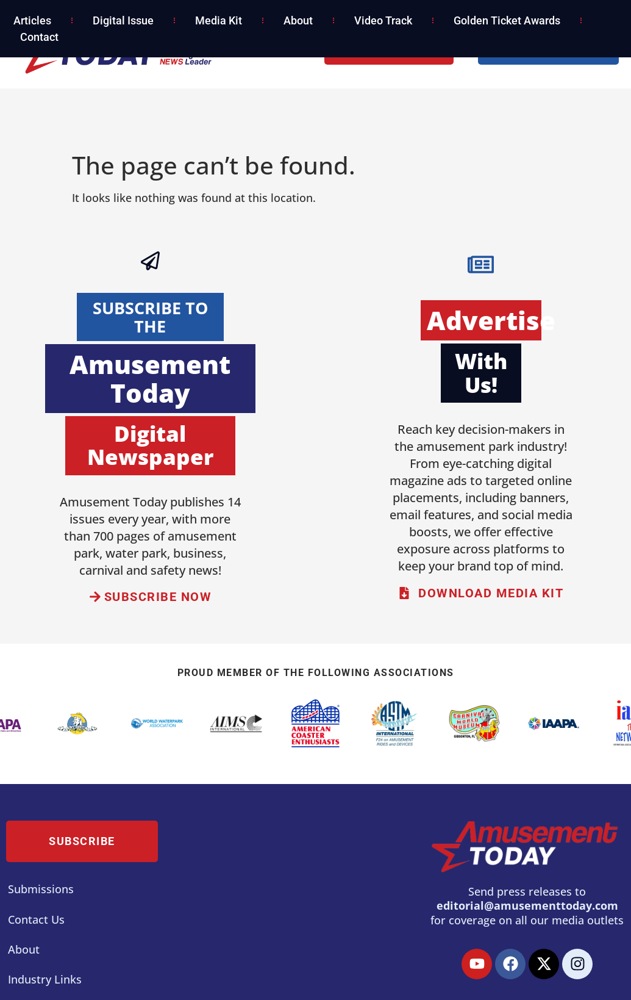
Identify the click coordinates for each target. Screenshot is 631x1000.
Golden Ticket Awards (507, 20)
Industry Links (45, 979)
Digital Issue (123, 20)
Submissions (41, 889)
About (298, 20)
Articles (32, 20)
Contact (39, 37)
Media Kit (218, 20)
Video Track (383, 20)
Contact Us (36, 919)
